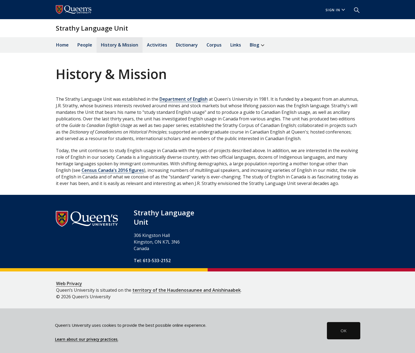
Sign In (335, 10)
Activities (157, 45)
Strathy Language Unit (92, 28)
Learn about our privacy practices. (86, 339)
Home (62, 45)
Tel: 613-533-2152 (152, 260)
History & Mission (119, 45)
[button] (354, 9)
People (84, 45)
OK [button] (344, 330)
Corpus (214, 45)
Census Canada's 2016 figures (113, 170)
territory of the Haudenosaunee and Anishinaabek (186, 290)
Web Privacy (69, 283)
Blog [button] (257, 45)
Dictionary (187, 45)
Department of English (183, 99)
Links (235, 45)
